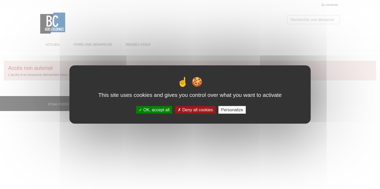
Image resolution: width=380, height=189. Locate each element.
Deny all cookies (195, 110)
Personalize (232, 110)
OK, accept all (154, 110)
